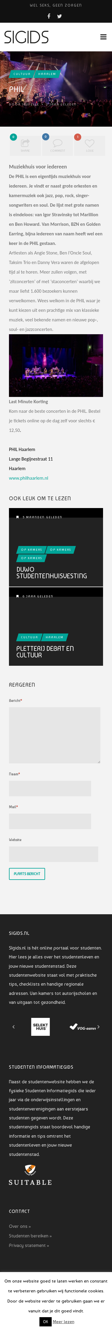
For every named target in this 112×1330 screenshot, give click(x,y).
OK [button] (45, 1322)
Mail (13, 807)
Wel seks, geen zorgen (56, 5)
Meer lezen (63, 1321)
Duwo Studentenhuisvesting (51, 572)
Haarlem (47, 74)
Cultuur (21, 74)
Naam (14, 774)
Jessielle (30, 104)
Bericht (15, 701)
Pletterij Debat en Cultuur (45, 651)
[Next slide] (98, 1026)
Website (15, 840)
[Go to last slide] (13, 1026)
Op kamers (31, 549)
